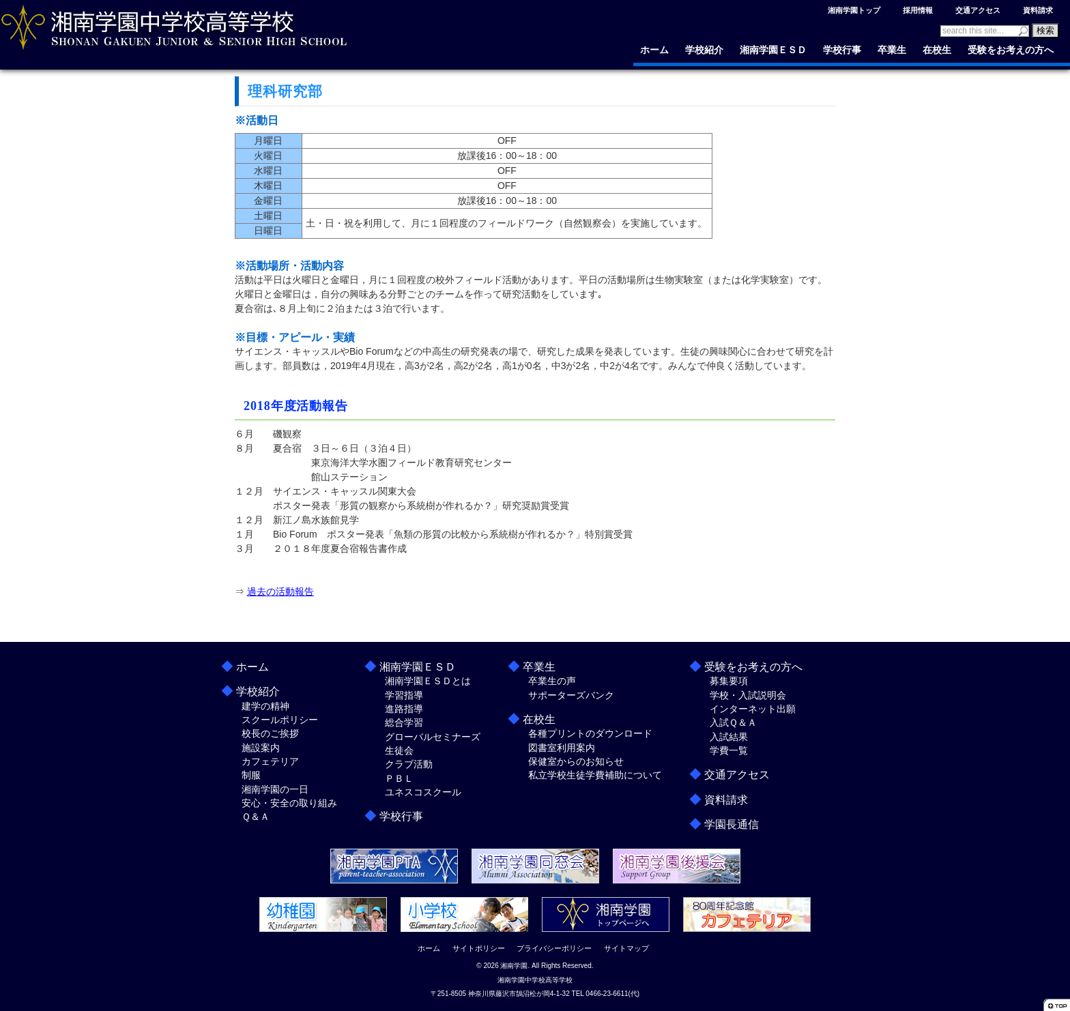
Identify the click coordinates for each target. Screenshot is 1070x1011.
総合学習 (404, 722)
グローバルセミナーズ (432, 736)
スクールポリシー (280, 719)
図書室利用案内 (561, 747)
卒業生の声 (552, 680)
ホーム (654, 49)
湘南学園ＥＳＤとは (428, 680)
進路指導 (404, 708)
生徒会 (399, 750)
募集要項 (729, 680)
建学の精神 (265, 706)
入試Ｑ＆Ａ (733, 722)
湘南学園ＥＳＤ (773, 49)
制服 (251, 775)
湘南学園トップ (854, 10)
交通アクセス (977, 10)
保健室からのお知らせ (576, 761)
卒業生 (892, 49)
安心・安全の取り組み (289, 802)
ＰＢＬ (399, 778)
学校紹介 (704, 49)
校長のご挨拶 (270, 733)
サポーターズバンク (571, 695)
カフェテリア (270, 761)
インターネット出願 (753, 708)
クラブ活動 (409, 764)
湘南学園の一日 (275, 789)
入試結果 (729, 736)
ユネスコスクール (423, 792)
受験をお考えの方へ (1011, 49)
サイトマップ (626, 948)
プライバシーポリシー (554, 948)
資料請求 (1038, 10)
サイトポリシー (478, 948)
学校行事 (842, 49)
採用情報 (918, 10)
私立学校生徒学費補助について (595, 775)
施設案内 (261, 747)
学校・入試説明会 (748, 695)
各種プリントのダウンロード (590, 733)
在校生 (937, 49)
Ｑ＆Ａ (256, 816)
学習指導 (404, 695)
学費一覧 (729, 750)
